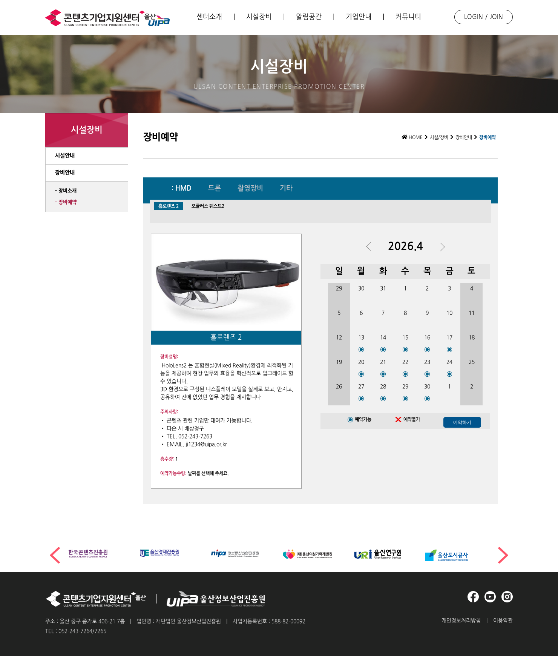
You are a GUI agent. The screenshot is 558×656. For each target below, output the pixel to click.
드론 (214, 188)
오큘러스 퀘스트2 (208, 206)
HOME (412, 137)
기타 (286, 188)
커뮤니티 (408, 17)
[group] (100, 553)
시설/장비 (439, 137)
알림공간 (309, 17)
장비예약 (487, 137)
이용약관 (503, 621)
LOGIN (473, 17)
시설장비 (259, 17)
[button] (503, 555)
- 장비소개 (66, 191)
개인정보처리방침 (461, 621)
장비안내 (463, 137)
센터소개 (209, 17)
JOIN (496, 17)
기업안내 (358, 17)
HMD (183, 188)
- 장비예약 (66, 202)
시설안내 (65, 156)
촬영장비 (250, 188)
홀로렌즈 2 (168, 206)
